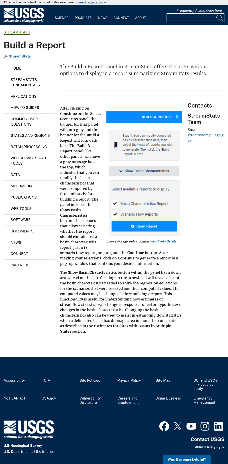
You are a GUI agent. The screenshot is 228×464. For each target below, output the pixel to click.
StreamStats (17, 32)
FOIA (46, 381)
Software (21, 220)
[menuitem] (62, 15)
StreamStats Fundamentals (25, 82)
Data (15, 175)
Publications (24, 197)
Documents (22, 231)
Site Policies (89, 381)
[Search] (220, 17)
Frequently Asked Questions (200, 10)
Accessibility (14, 381)
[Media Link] (144, 175)
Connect (121, 18)
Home (16, 68)
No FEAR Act (14, 398)
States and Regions (30, 135)
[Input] (195, 17)
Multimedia (22, 186)
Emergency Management (204, 400)
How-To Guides (25, 108)
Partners (20, 265)
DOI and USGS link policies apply (205, 385)
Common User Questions (24, 121)
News (102, 18)
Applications (24, 96)
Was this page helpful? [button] (187, 459)
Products (83, 18)
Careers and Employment (128, 400)
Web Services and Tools (28, 161)
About (140, 18)
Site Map (163, 381)
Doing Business (168, 398)
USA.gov (49, 398)
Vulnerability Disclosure (90, 400)
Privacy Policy (129, 381)
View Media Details (163, 241)
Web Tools (21, 209)
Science (62, 18)
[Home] (24, 21)
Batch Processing (29, 147)
